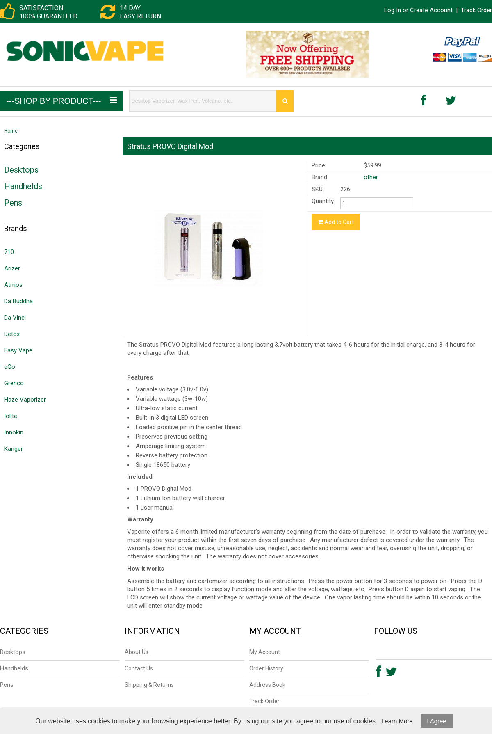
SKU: (318, 189)
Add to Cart (336, 222)
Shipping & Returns (149, 684)
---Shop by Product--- (61, 100)
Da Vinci (15, 317)
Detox (12, 334)
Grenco (14, 383)
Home (11, 131)
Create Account (431, 10)
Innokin (13, 432)
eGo (9, 366)
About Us (136, 652)
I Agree (436, 721)
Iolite (10, 416)
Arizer (12, 268)
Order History (266, 668)
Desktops (21, 170)
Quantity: (323, 201)
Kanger (13, 449)
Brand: (320, 177)
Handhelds (23, 186)
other (371, 177)
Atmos (13, 284)
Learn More (397, 721)
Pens (13, 203)
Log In (392, 10)
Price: (319, 165)
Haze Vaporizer (25, 399)
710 (9, 252)
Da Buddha (18, 301)
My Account (264, 652)
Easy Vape (18, 350)
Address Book (267, 684)
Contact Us (139, 668)
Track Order (476, 10)
